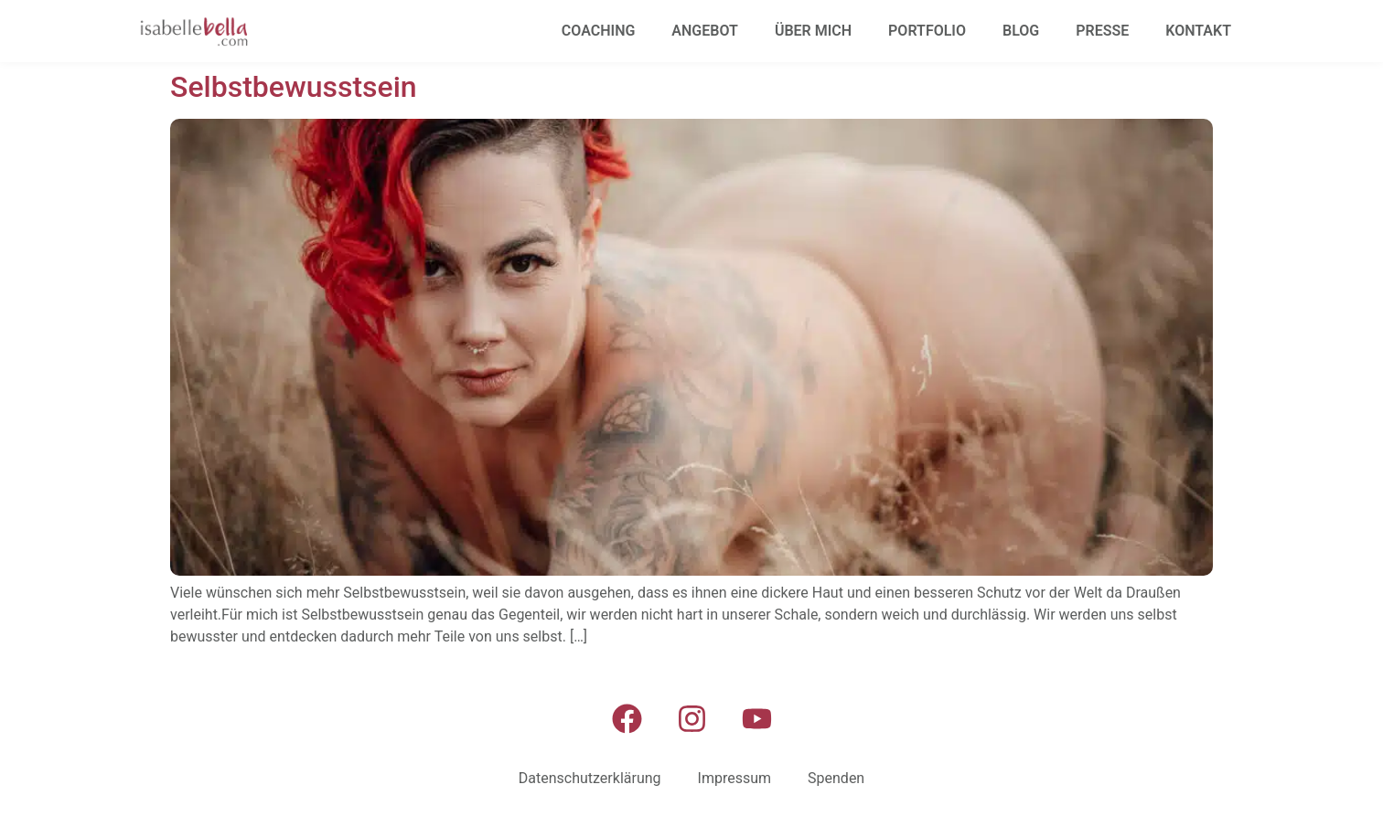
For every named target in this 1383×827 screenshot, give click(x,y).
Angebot (704, 30)
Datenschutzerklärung (590, 778)
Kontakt (1198, 30)
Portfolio (927, 30)
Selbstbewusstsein (293, 86)
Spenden (836, 778)
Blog (1020, 30)
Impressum (735, 778)
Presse (1102, 30)
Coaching (599, 30)
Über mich (813, 30)
